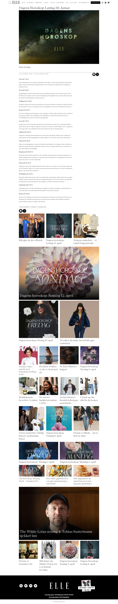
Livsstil (46, 2)
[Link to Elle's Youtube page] (30, 585)
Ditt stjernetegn (84, 2)
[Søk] (102, 2)
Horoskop (30, 2)
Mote (23, 2)
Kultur (52, 2)
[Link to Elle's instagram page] (21, 585)
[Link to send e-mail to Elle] (35, 585)
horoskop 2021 (42, 207)
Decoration (60, 2)
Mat (67, 2)
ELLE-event (73, 2)
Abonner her (95, 2)
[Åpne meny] (10, 2)
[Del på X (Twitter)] (97, 74)
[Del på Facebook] (94, 74)
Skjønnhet (38, 2)
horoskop (33, 207)
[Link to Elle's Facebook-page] (26, 585)
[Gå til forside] (16, 2)
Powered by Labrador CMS (59, 601)
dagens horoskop (24, 207)
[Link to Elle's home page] (59, 586)
